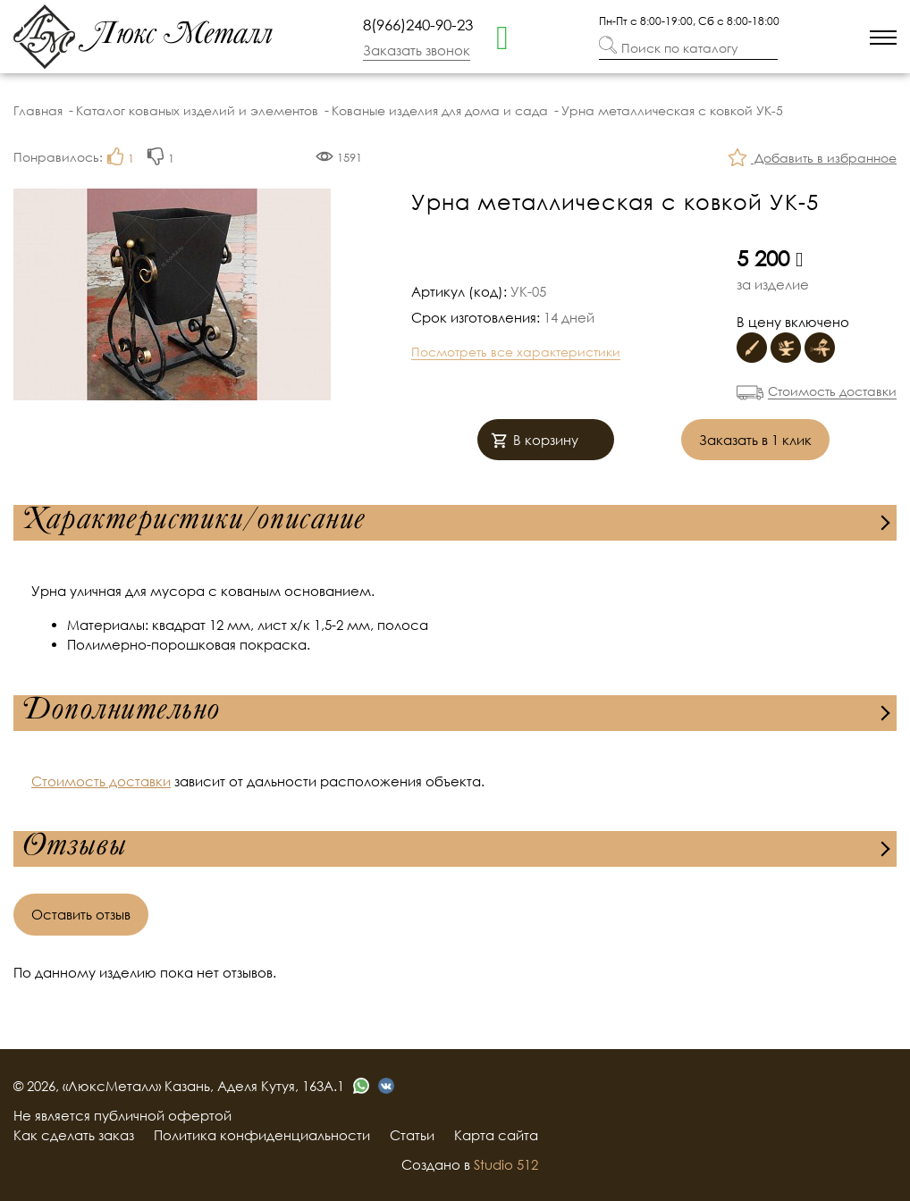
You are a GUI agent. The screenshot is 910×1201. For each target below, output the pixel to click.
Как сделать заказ (73, 1135)
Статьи (412, 1135)
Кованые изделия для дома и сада (440, 110)
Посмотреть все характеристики (515, 351)
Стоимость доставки (832, 391)
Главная (38, 110)
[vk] (386, 1086)
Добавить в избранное (813, 159)
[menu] (883, 37)
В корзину (534, 442)
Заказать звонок (416, 50)
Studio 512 (506, 1164)
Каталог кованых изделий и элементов (197, 110)
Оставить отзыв (81, 914)
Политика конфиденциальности (262, 1135)
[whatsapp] (502, 36)
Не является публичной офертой (122, 1115)
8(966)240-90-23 (418, 24)
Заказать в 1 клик (755, 440)
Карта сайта (496, 1135)
